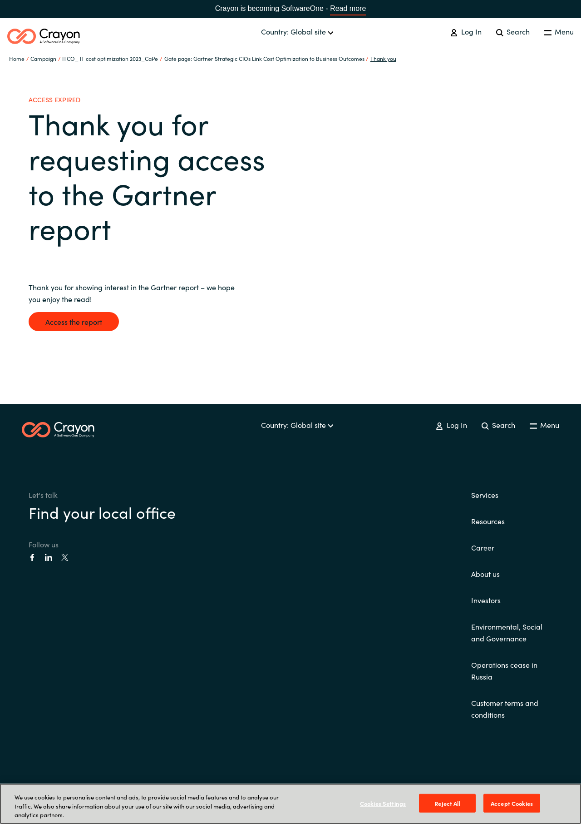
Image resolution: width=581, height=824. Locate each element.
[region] (290, 804)
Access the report (73, 322)
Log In (465, 31)
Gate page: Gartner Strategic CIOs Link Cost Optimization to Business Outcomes (264, 58)
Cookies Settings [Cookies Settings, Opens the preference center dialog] (383, 803)
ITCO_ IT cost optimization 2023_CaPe (110, 58)
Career (482, 547)
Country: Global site (297, 31)
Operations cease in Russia (504, 670)
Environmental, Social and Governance (506, 632)
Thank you (383, 58)
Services (484, 495)
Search (513, 31)
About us (485, 574)
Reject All (447, 803)
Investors (486, 600)
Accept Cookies (512, 803)
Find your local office (102, 512)
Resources (488, 521)
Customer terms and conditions (504, 709)
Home (17, 58)
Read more (348, 8)
